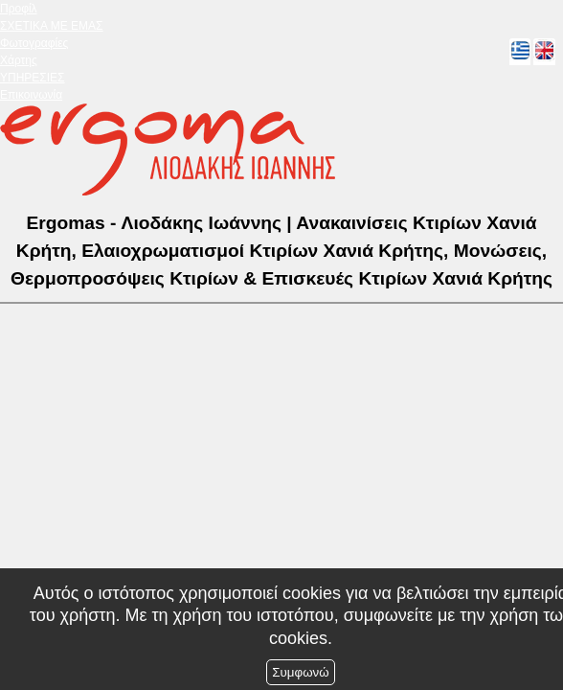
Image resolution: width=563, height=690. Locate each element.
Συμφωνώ (300, 672)
